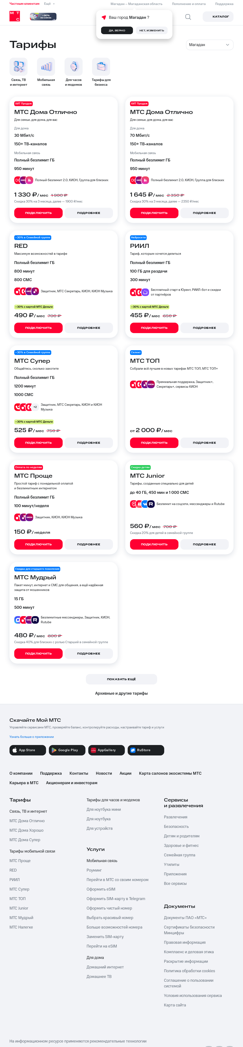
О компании (21, 773)
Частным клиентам (24, 3)
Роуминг (94, 870)
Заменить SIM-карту (105, 937)
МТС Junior (18, 908)
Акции (125, 773)
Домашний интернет (105, 967)
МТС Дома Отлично (27, 821)
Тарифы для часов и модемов (113, 800)
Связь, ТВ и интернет (28, 811)
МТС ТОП (17, 899)
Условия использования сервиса (193, 996)
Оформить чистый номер (109, 908)
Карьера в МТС (23, 783)
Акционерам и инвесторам (71, 783)
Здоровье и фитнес (181, 846)
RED (13, 870)
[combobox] (209, 45)
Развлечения (175, 817)
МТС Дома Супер (24, 840)
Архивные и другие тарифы (121, 693)
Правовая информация (185, 942)
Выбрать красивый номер (110, 918)
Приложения (175, 874)
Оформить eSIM (101, 889)
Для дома (95, 958)
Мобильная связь (102, 861)
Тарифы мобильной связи (32, 851)
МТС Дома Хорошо (26, 830)
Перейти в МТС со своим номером (118, 880)
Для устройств (100, 828)
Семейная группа (179, 855)
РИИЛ (14, 880)
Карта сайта (175, 1005)
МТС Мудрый (21, 918)
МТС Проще (20, 861)
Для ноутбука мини (104, 809)
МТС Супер (19, 889)
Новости (104, 773)
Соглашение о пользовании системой (188, 983)
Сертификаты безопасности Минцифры (189, 930)
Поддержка (51, 773)
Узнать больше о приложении (31, 737)
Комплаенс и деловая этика (189, 952)
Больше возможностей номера (114, 927)
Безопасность (176, 827)
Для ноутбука (99, 819)
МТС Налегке (21, 927)
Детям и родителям (182, 836)
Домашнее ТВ (99, 977)
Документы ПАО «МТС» (185, 918)
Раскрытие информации (186, 961)
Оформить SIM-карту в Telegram (116, 899)
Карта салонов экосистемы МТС (170, 773)
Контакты (79, 773)
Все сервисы (175, 884)
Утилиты (171, 865)
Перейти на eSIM (102, 946)
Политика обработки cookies (189, 971)
